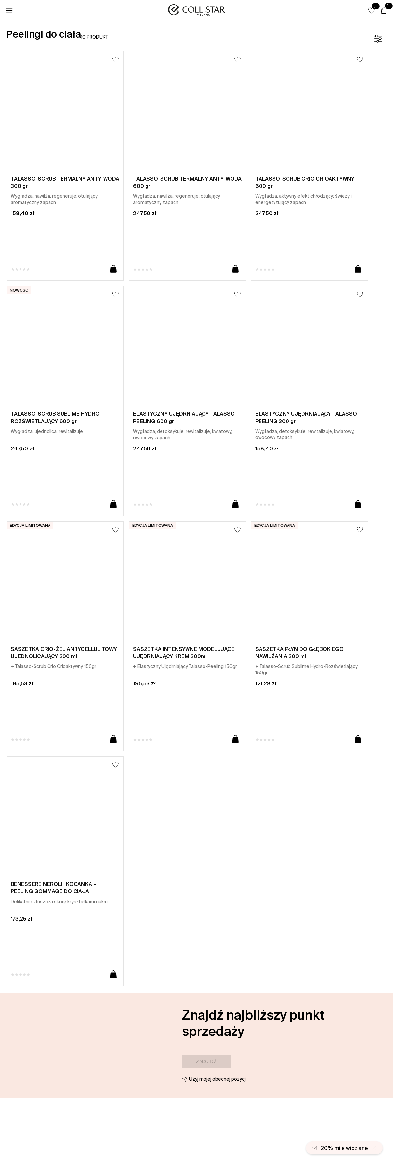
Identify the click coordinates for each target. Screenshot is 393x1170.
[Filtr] (378, 38)
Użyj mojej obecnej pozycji (217, 1079)
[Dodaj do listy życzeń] (115, 59)
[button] (371, 10)
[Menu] (9, 10)
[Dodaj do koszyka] (113, 269)
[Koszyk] (383, 10)
